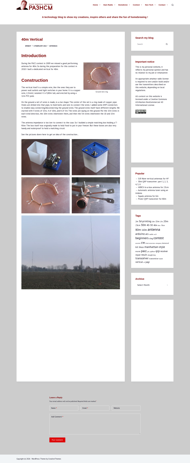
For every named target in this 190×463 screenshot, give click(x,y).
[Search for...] (149, 44)
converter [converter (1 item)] (137, 243)
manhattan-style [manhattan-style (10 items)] (154, 247)
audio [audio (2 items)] (151, 234)
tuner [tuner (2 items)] (161, 259)
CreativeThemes (54, 459)
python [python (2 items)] (152, 251)
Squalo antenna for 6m (148, 196)
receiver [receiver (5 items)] (164, 251)
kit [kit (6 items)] (136, 247)
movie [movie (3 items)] (137, 251)
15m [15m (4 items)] (157, 221)
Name (54, 408)
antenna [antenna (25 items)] (154, 229)
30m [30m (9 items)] (143, 225)
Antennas (53, 46)
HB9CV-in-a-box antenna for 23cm (153, 187)
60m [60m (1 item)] (159, 225)
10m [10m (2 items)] (153, 221)
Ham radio (109, 4)
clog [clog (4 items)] (151, 238)
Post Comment (57, 440)
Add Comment (57, 416)
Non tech (150, 4)
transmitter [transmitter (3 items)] (154, 258)
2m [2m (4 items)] (136, 221)
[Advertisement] (153, 142)
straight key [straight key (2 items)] (152, 255)
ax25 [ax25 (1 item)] (155, 234)
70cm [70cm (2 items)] (163, 225)
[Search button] (166, 44)
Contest (138, 4)
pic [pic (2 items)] (148, 251)
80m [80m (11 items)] (138, 230)
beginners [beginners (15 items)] (142, 238)
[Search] (172, 5)
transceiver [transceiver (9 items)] (142, 258)
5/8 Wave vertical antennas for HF (153, 178)
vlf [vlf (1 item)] (144, 262)
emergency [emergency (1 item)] (159, 243)
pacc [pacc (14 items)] (144, 251)
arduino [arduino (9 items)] (140, 234)
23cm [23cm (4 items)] (137, 225)
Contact (164, 4)
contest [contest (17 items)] (159, 238)
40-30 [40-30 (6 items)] (150, 225)
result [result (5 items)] (144, 254)
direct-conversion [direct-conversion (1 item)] (150, 243)
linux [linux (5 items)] (141, 247)
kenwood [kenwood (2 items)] (165, 243)
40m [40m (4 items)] (155, 225)
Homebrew (124, 4)
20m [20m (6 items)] (165, 221)
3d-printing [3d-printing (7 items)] (145, 221)
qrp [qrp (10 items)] (158, 251)
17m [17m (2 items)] (161, 221)
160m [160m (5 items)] (144, 229)
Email (85, 408)
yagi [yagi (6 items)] (147, 261)
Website (117, 408)
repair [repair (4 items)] (138, 254)
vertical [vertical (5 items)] (139, 261)
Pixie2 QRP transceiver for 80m (152, 199)
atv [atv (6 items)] (147, 233)
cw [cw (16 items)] (143, 242)
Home (97, 4)
